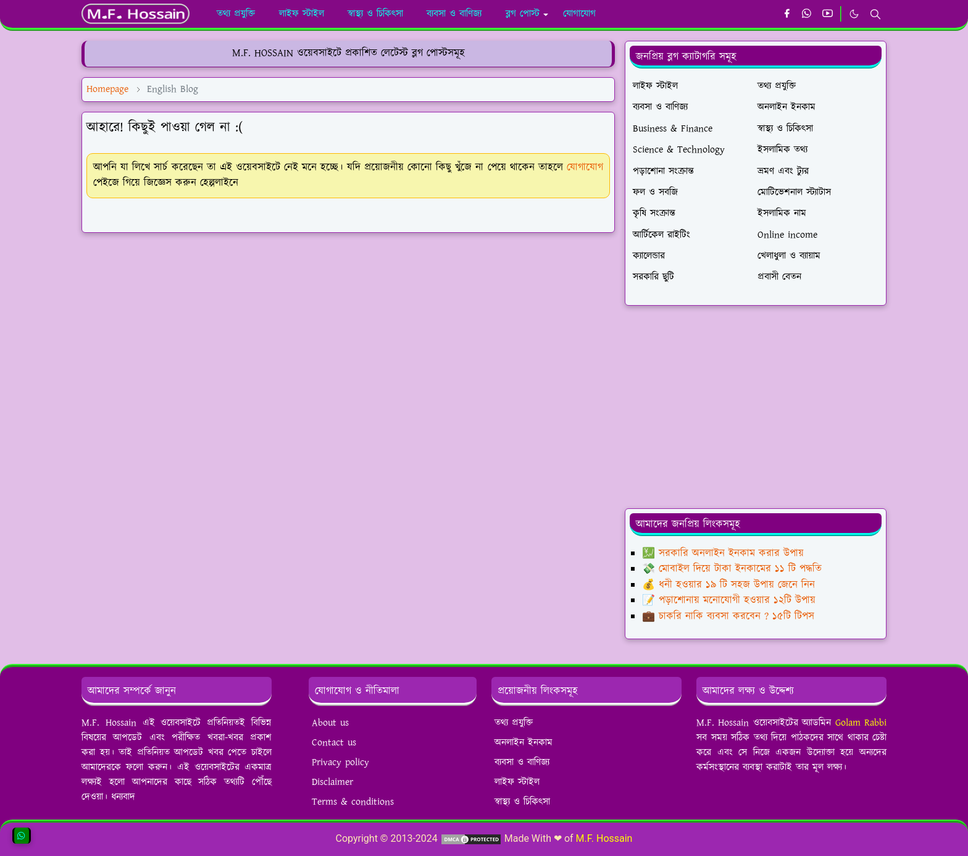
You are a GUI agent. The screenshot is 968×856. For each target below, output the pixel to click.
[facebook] (787, 14)
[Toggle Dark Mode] (854, 14)
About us (330, 723)
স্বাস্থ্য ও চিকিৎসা (522, 802)
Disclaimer (332, 782)
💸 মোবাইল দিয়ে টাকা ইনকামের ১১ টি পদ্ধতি (732, 568)
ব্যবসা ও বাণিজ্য (521, 762)
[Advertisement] (348, 329)
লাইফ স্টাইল (517, 782)
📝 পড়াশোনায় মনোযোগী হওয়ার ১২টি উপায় (729, 600)
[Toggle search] (875, 14)
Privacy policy (340, 762)
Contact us (334, 743)
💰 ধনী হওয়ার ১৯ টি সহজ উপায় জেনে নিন (728, 584)
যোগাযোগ (585, 167)
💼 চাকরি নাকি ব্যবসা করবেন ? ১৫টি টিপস (728, 616)
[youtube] (827, 14)
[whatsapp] (807, 14)
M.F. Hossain (604, 838)
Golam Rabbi (861, 723)
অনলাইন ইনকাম (523, 743)
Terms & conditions (353, 802)
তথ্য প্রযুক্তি (513, 723)
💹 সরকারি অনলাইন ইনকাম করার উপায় (723, 553)
